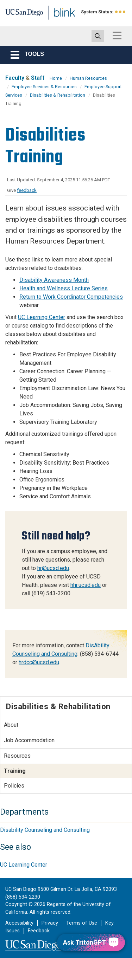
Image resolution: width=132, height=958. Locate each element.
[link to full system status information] (120, 11)
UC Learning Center (41, 317)
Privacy (50, 923)
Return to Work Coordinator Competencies (71, 296)
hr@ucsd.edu (53, 568)
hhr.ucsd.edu (85, 585)
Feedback (39, 931)
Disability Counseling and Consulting (45, 830)
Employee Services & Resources (44, 86)
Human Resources (88, 78)
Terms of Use (81, 923)
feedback (27, 190)
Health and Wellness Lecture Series (63, 288)
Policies (14, 785)
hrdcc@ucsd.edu (39, 662)
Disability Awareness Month (54, 280)
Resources (17, 755)
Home (56, 78)
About (11, 724)
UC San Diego (20, 15)
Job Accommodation (29, 740)
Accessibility (19, 923)
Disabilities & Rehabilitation (57, 95)
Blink (56, 22)
